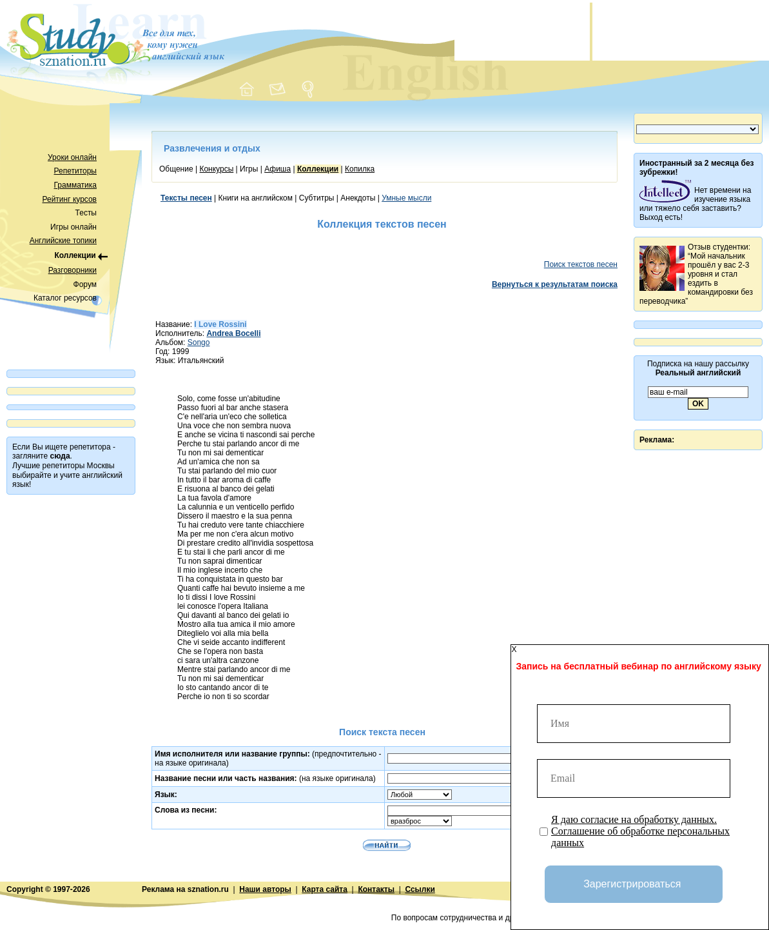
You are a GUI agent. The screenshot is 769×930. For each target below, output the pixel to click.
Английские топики (63, 240)
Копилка (360, 168)
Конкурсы (216, 168)
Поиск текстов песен (581, 264)
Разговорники (72, 270)
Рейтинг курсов (70, 199)
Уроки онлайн (72, 157)
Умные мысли (406, 198)
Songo (199, 342)
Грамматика (75, 185)
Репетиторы (75, 170)
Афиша (277, 168)
